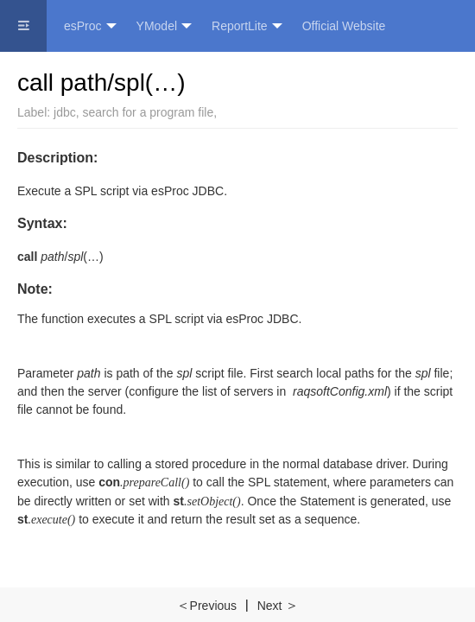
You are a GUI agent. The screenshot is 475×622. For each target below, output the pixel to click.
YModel (164, 26)
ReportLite (247, 26)
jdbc (65, 112)
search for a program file (148, 112)
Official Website (344, 26)
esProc (90, 26)
